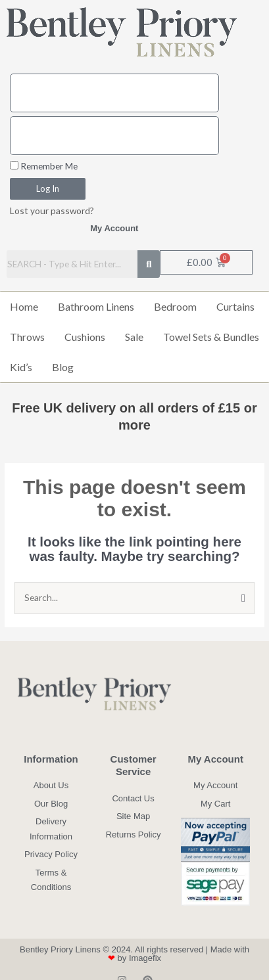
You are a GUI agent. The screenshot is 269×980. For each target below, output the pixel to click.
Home (24, 306)
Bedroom (175, 306)
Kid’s (21, 367)
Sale (134, 336)
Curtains (235, 306)
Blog (63, 367)
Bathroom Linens (96, 306)
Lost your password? (52, 210)
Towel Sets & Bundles (211, 336)
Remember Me (44, 165)
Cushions (84, 336)
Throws (27, 336)
